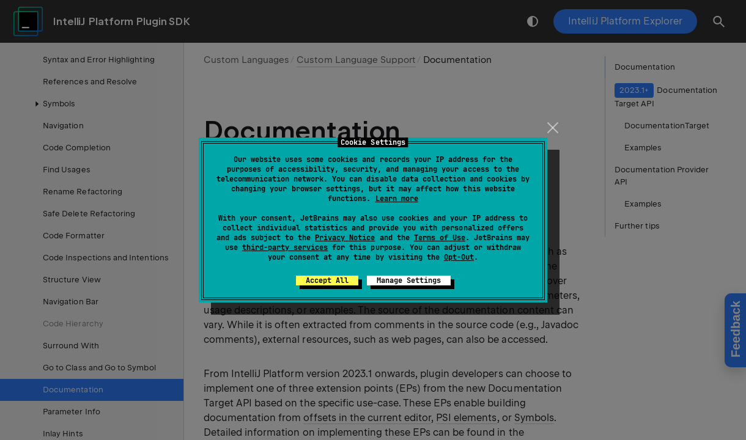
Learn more (396, 199)
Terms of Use (439, 238)
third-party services (285, 247)
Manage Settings (409, 280)
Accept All (327, 280)
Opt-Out (459, 257)
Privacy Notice (345, 238)
